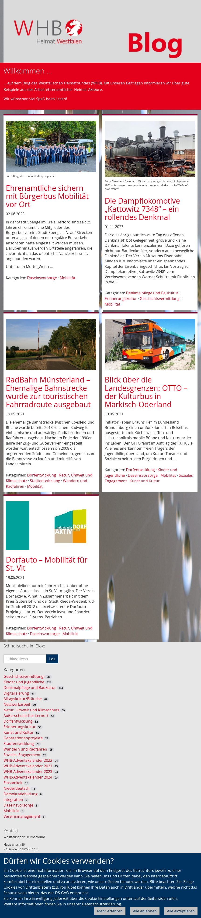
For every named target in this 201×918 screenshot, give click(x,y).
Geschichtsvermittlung (160, 298)
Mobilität (67, 277)
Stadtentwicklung (45, 480)
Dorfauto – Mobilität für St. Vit (46, 564)
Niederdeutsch (16, 788)
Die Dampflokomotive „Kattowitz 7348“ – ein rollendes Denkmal (142, 209)
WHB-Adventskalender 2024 (27, 777)
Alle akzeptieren (181, 911)
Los (52, 658)
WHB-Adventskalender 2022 (27, 760)
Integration (13, 799)
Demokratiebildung (20, 793)
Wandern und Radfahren (25, 749)
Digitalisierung (16, 693)
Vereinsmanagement (21, 816)
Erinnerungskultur (121, 298)
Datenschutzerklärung (101, 904)
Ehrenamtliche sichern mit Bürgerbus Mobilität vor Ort (47, 196)
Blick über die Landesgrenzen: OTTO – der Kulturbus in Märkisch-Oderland (146, 392)
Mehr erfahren (110, 911)
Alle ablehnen (145, 911)
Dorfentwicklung (41, 475)
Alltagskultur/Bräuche (22, 698)
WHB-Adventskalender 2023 (27, 771)
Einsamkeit (13, 782)
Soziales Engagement (22, 754)
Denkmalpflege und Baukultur (152, 293)
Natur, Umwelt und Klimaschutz (31, 710)
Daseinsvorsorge (42, 277)
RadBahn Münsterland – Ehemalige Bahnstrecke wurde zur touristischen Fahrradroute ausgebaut (48, 392)
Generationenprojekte (23, 738)
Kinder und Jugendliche (23, 682)
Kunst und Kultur (145, 480)
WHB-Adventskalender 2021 (27, 765)
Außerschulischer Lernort (26, 715)
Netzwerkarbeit (16, 704)
